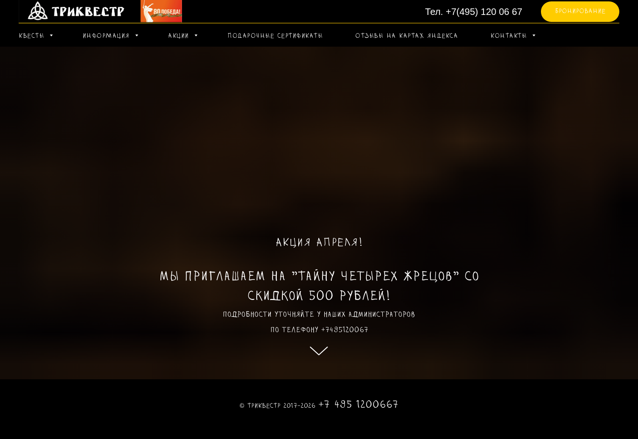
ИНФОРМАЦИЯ (108, 36)
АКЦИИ (180, 36)
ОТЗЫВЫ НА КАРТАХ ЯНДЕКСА (406, 36)
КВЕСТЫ (33, 36)
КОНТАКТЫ (510, 36)
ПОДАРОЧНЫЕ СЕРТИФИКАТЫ (275, 36)
